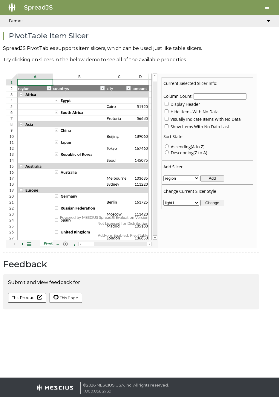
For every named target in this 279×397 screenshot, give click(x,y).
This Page (65, 297)
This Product (27, 297)
